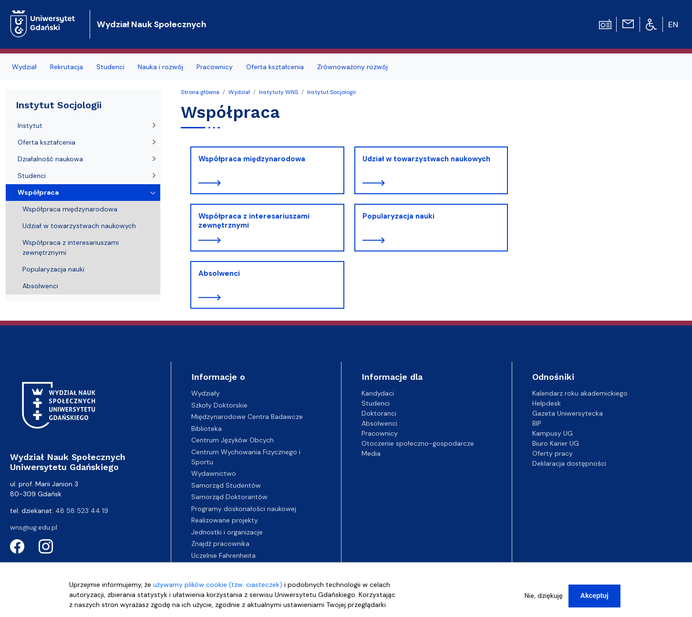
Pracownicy (379, 433)
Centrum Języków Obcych (232, 440)
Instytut (30, 125)
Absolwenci (219, 273)
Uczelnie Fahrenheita (223, 555)
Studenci (32, 175)
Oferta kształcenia (46, 142)
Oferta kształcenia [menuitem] (275, 67)
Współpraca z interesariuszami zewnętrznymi (254, 220)
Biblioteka (206, 428)
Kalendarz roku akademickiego (580, 393)
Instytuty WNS (278, 92)
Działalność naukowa (50, 159)
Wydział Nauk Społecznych (151, 24)
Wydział (239, 92)
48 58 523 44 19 (81, 510)
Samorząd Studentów (226, 485)
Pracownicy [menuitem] (214, 67)
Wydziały (205, 393)
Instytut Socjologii (331, 92)
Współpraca (38, 192)
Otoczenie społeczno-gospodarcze (417, 443)
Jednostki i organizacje (227, 532)
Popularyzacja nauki (398, 216)
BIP (536, 423)
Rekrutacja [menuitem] (66, 67)
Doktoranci (378, 413)
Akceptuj (594, 597)
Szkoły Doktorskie (219, 405)
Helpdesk (546, 403)
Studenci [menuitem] (110, 67)
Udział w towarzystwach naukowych (426, 159)
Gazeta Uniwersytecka (567, 413)
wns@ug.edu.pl (33, 527)
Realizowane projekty (224, 520)
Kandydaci (377, 393)
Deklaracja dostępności (569, 463)
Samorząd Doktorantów (229, 496)
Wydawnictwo (213, 473)
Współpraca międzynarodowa (251, 159)
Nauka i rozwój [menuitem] (160, 67)
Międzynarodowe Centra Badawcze (247, 416)
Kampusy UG (552, 433)
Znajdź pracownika (220, 543)
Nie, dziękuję (544, 597)
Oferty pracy (552, 453)
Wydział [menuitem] (24, 67)
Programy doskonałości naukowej (243, 508)
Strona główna (200, 92)
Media (371, 453)
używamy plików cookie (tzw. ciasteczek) (217, 586)
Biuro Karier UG (555, 443)
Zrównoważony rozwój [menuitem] (352, 67)
